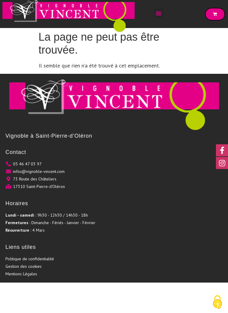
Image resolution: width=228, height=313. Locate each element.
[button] (158, 13)
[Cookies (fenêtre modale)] (217, 302)
